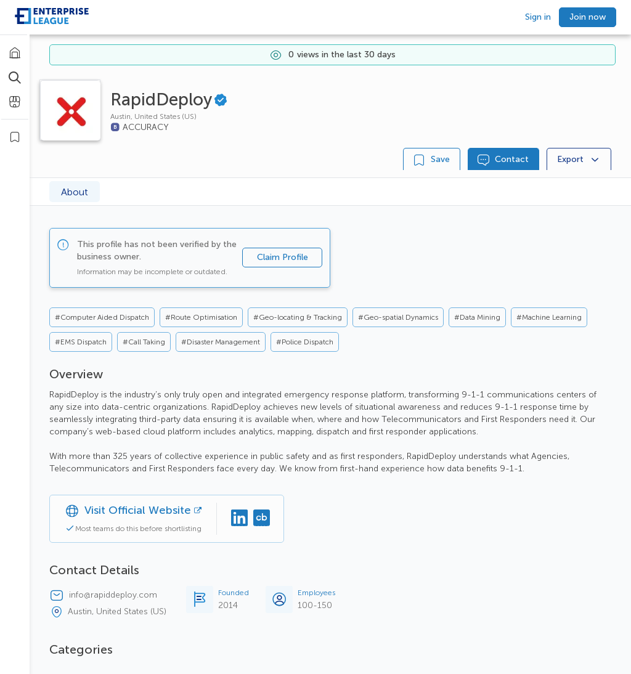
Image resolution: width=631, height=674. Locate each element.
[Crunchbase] (261, 518)
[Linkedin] (239, 518)
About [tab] (74, 192)
